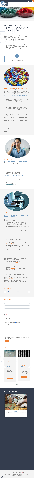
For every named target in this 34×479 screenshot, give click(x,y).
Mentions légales (10, 474)
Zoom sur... (14, 474)
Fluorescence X (10, 278)
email (22, 322)
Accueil (6, 474)
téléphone (18, 322)
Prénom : (6, 307)
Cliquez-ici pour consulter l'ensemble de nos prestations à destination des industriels (16, 52)
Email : (5, 314)
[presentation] (5, 292)
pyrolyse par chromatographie (13, 270)
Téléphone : (6, 311)
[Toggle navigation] (33, 1)
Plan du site (26, 474)
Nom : (5, 304)
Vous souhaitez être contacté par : (9, 322)
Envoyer (6, 340)
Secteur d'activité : (7, 318)
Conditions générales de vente (21, 474)
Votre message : (7, 324)
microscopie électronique (12, 262)
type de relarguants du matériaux (11, 243)
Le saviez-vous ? (19, 475)
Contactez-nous (14, 475)
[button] (16, 384)
